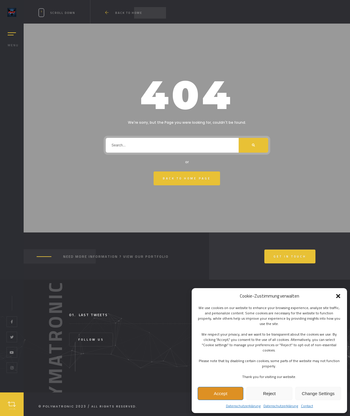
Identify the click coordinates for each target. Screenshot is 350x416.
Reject (269, 393)
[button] (338, 296)
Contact (307, 406)
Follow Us (91, 339)
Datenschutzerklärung (243, 406)
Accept (220, 393)
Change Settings (318, 393)
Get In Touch (290, 256)
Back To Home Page (187, 178)
